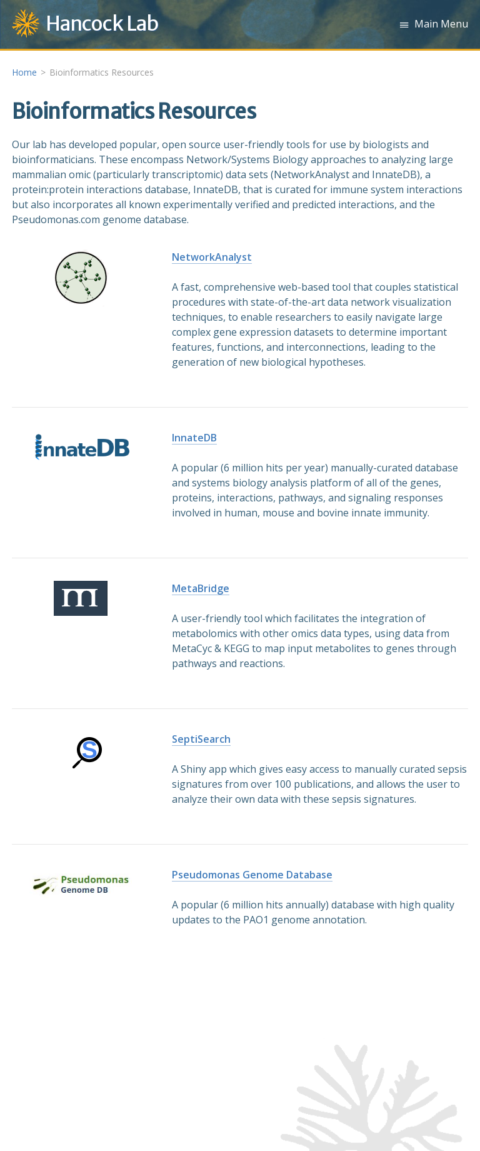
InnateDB (194, 438)
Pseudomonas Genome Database (252, 875)
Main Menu (441, 24)
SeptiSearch (201, 739)
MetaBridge (200, 588)
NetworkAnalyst (212, 257)
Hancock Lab (102, 23)
